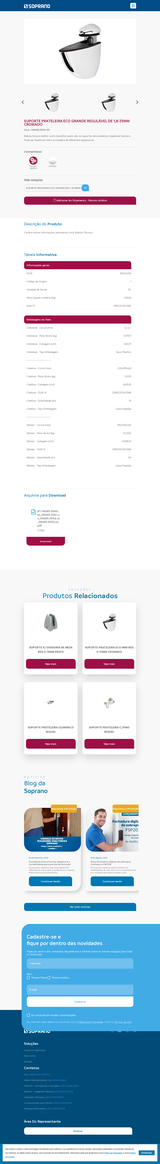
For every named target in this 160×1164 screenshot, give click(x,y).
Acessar (78, 1131)
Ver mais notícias (80, 906)
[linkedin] (135, 1031)
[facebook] (112, 1031)
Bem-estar (30, 1055)
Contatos (31, 1068)
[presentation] (23, 101)
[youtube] (119, 1031)
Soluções (31, 1043)
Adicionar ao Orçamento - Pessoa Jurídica (80, 200)
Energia (28, 1061)
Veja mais (50, 663)
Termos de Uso (123, 1022)
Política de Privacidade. (113, 1153)
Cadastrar (80, 1001)
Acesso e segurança (34, 1050)
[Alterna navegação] (133, 5)
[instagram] (127, 1031)
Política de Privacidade (90, 1022)
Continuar (146, 1153)
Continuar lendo (50, 881)
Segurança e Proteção (64, 808)
